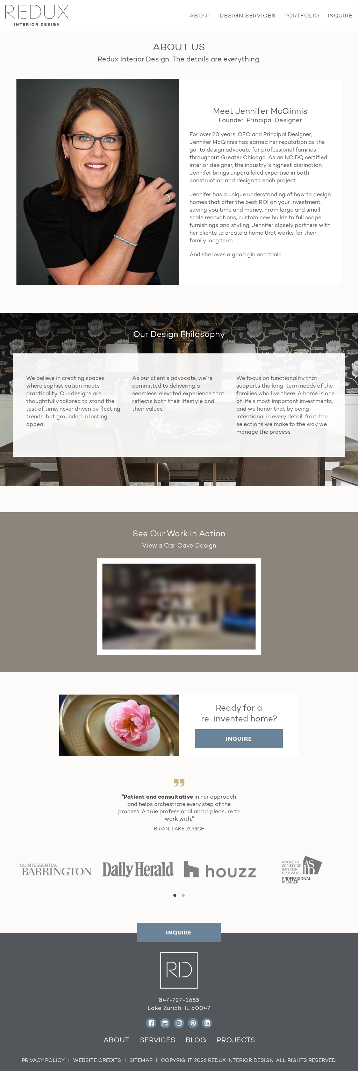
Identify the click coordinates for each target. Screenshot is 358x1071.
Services (157, 1039)
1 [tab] (174, 895)
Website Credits (97, 1060)
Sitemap (140, 1060)
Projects (236, 1039)
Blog (196, 1039)
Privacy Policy (43, 1060)
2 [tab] (183, 895)
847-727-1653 (179, 1000)
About (116, 1039)
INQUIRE (239, 738)
